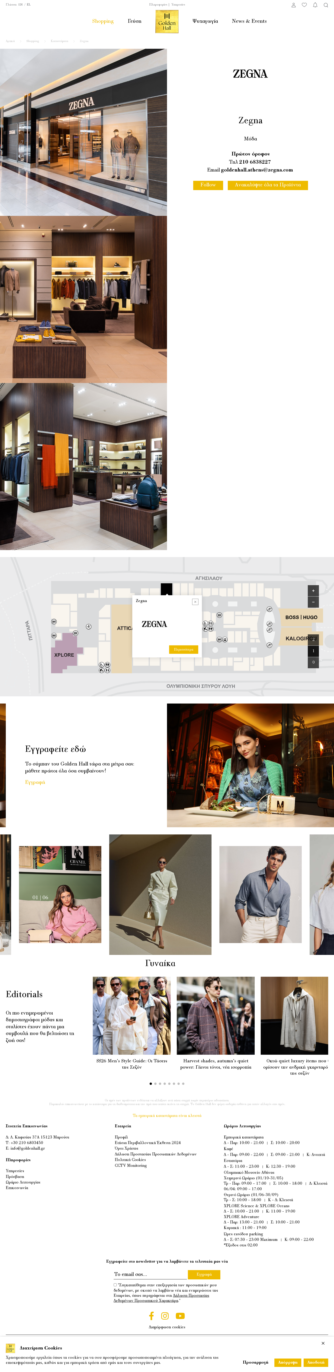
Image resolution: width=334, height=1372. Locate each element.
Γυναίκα (166, 964)
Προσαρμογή (255, 1362)
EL (29, 4)
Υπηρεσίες (178, 4)
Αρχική (10, 41)
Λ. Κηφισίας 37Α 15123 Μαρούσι (39, 1137)
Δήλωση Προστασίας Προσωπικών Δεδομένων (156, 1154)
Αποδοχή (315, 1362)
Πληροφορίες (158, 4)
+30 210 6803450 (27, 1143)
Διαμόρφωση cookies (167, 1327)
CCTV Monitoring (131, 1166)
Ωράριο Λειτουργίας (23, 1183)
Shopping (103, 21)
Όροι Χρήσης (126, 1149)
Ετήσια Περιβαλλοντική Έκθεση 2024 (148, 1143)
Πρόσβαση (15, 1177)
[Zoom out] (313, 602)
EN (20, 4)
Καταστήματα (59, 41)
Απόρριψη (288, 1362)
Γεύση (134, 21)
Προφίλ (121, 1137)
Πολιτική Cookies (130, 1160)
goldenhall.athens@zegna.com (257, 170)
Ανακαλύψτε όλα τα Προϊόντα (268, 185)
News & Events (249, 21)
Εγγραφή (35, 782)
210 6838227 (255, 162)
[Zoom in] (313, 590)
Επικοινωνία (17, 1188)
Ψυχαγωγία (205, 21)
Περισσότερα (183, 587)
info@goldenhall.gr (27, 1149)
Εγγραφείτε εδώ (55, 750)
